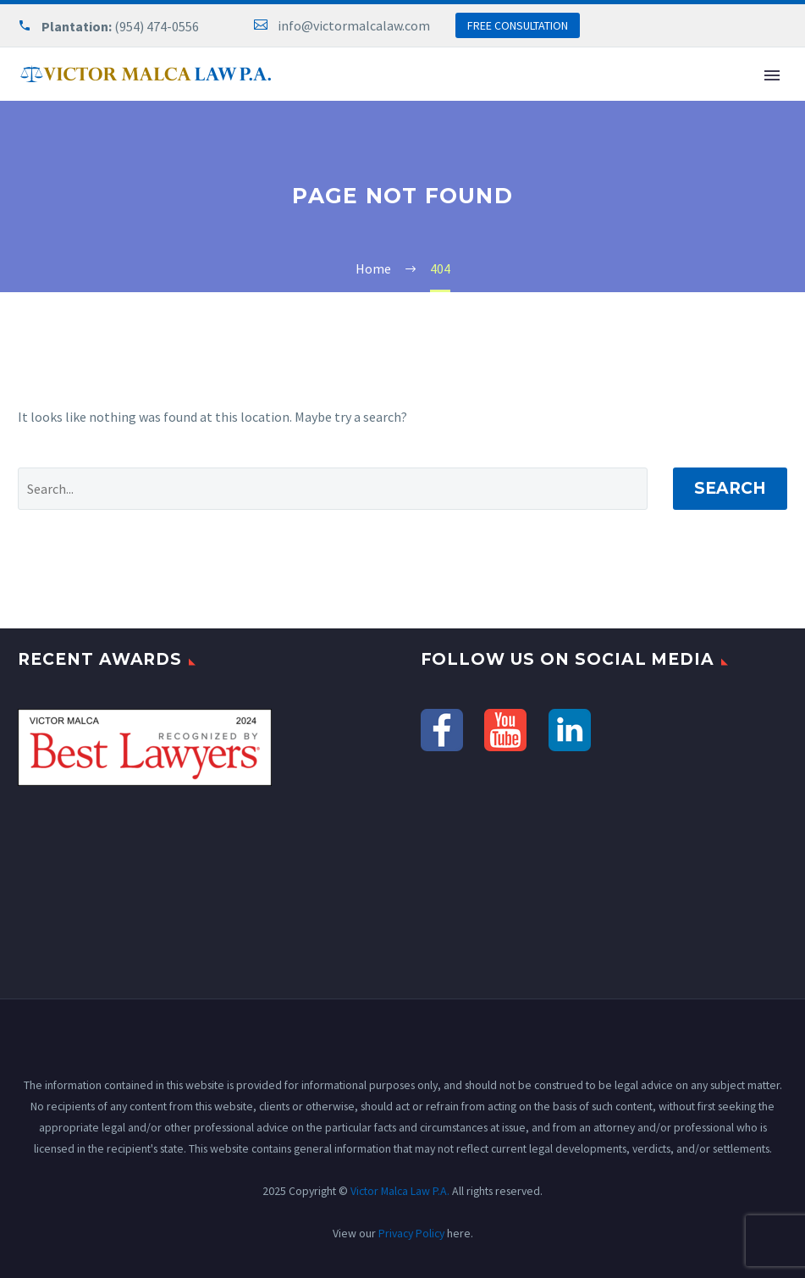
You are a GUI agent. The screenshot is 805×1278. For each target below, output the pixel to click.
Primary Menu (772, 75)
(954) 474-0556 (156, 26)
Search (730, 488)
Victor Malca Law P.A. (399, 1190)
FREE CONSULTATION (517, 25)
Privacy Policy (411, 1233)
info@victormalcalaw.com (354, 25)
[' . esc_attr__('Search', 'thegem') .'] (333, 488)
